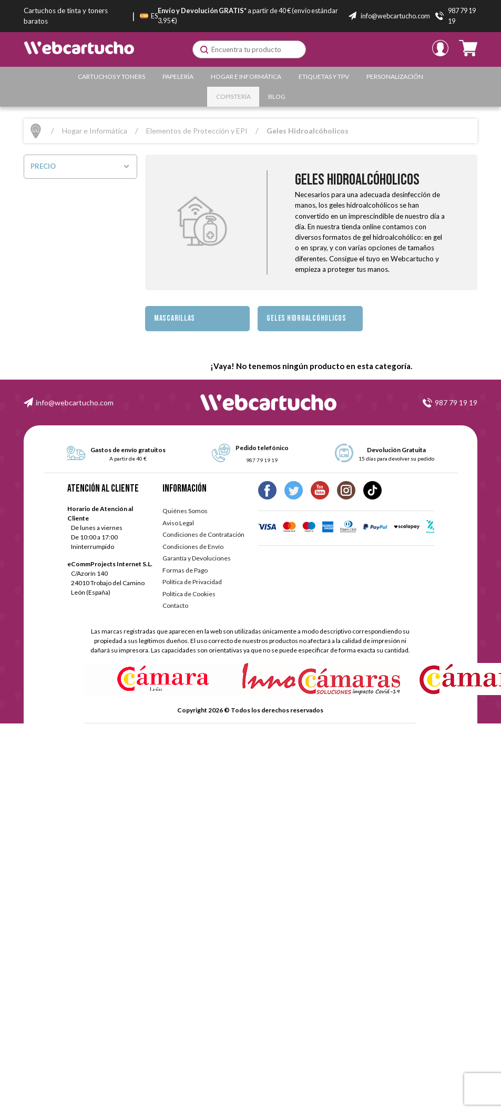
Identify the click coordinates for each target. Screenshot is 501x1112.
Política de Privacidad (192, 582)
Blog (276, 96)
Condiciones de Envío (192, 546)
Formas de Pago (185, 570)
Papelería (177, 76)
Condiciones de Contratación (203, 534)
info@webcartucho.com (75, 402)
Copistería (233, 96)
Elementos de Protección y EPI (197, 130)
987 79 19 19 (456, 402)
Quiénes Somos (185, 511)
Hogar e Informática (246, 76)
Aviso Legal (178, 523)
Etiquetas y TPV (324, 76)
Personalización (394, 76)
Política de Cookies (189, 594)
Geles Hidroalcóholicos (306, 318)
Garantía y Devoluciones (196, 558)
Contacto (175, 605)
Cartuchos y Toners (111, 76)
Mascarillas (174, 318)
